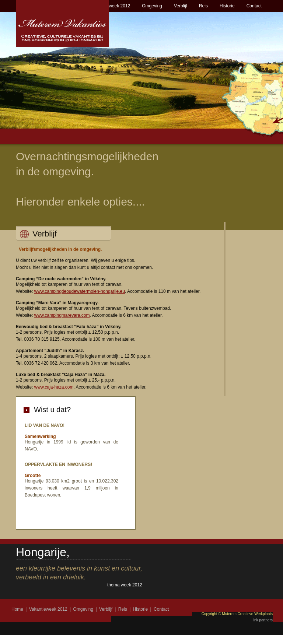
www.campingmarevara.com (62, 315)
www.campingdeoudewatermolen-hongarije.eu (79, 291)
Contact (254, 5)
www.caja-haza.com (54, 387)
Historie (227, 5)
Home (17, 609)
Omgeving (152, 5)
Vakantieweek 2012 (111, 5)
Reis (203, 5)
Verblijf (180, 5)
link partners (263, 620)
